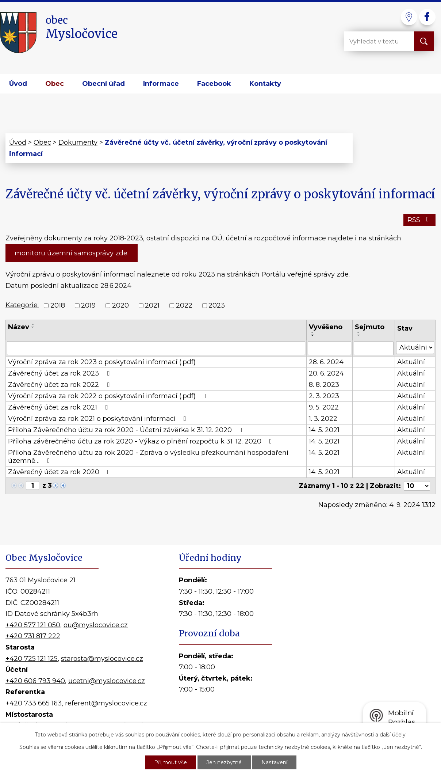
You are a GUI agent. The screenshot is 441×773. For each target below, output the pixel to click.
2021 (152, 306)
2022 (184, 306)
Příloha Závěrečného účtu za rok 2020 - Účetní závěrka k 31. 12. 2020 (126, 430)
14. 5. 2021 (324, 430)
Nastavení (274, 762)
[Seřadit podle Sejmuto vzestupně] (359, 332)
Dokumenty (77, 142)
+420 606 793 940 (35, 681)
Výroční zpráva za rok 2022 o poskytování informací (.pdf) (108, 396)
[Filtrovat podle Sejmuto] (373, 348)
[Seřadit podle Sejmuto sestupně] (359, 335)
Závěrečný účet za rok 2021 (59, 407)
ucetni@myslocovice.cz (106, 681)
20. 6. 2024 (326, 373)
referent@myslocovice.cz (106, 703)
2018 (57, 306)
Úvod (18, 84)
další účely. (393, 734)
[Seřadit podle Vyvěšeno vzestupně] (313, 332)
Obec (54, 84)
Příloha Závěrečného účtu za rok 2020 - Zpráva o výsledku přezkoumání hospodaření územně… (148, 457)
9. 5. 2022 (324, 407)
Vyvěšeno (325, 327)
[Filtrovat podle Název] (156, 348)
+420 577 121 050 (32, 625)
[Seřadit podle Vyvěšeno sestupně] (313, 335)
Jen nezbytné (224, 762)
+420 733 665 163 (33, 703)
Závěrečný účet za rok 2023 (60, 373)
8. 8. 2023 (324, 385)
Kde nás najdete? (358, 646)
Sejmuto (369, 327)
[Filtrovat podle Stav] (415, 347)
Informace (161, 84)
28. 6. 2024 (326, 362)
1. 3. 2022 (323, 419)
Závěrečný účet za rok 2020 (60, 472)
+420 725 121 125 (31, 659)
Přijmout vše (170, 762)
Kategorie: (22, 305)
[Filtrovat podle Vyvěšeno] (329, 348)
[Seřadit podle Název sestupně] (33, 327)
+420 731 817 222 (32, 636)
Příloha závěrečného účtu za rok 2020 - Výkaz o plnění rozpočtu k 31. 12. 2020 (141, 441)
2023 (216, 306)
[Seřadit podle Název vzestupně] (33, 324)
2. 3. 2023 (324, 396)
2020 (120, 306)
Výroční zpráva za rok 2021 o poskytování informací (98, 419)
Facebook (214, 84)
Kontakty (265, 84)
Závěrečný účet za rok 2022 (60, 385)
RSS (419, 220)
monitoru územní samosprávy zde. (72, 253)
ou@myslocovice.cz (96, 625)
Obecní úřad (103, 84)
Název (18, 327)
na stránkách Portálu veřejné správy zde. (283, 274)
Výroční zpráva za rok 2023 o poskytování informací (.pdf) (102, 362)
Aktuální (411, 362)
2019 (88, 306)
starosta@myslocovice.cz (102, 659)
